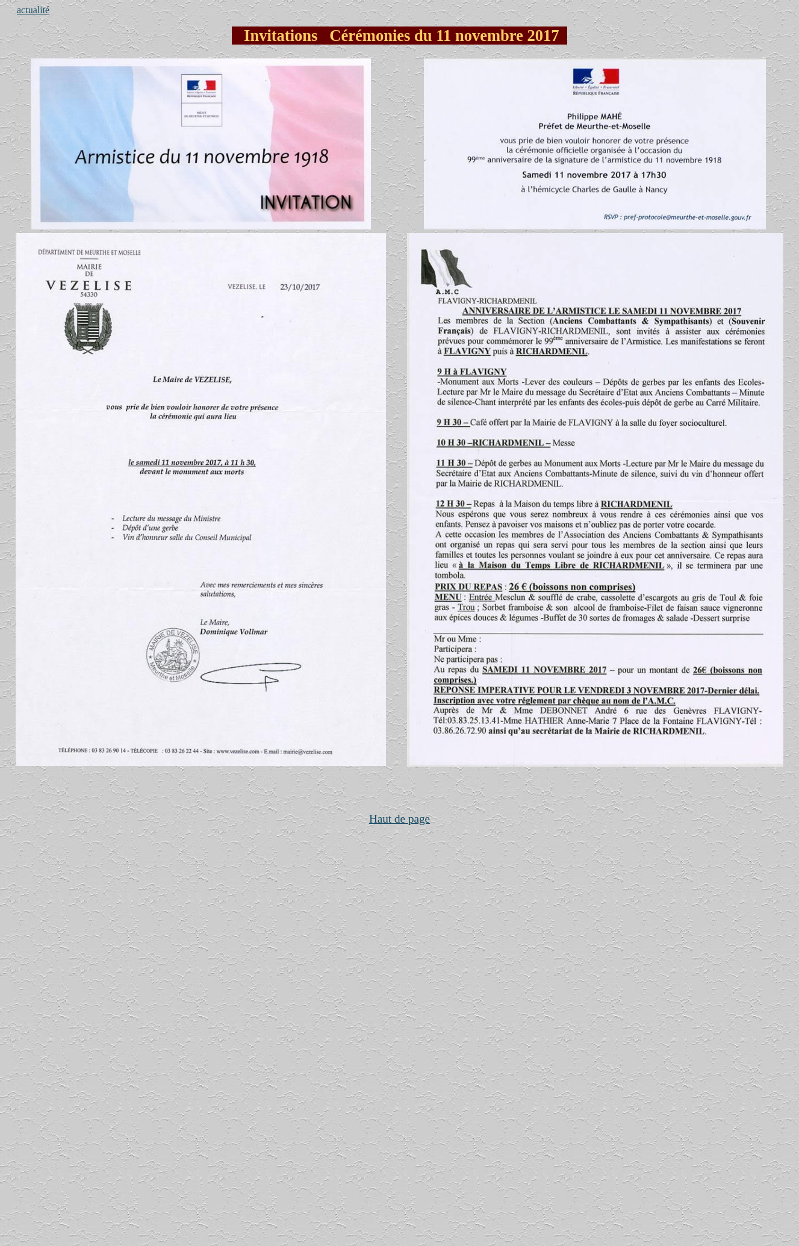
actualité (33, 10)
